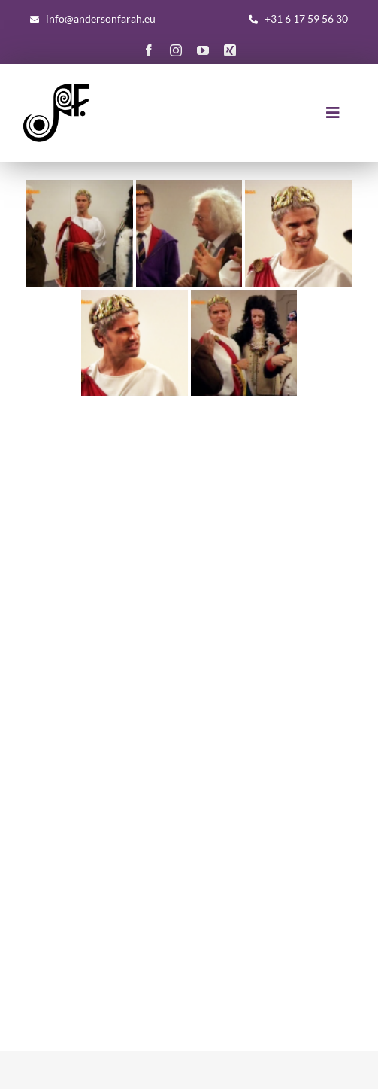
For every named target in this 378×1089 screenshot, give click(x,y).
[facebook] (149, 50)
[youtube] (203, 50)
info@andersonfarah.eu (101, 18)
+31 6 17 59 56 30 (306, 18)
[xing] (230, 50)
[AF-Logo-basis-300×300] (56, 85)
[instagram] (176, 50)
